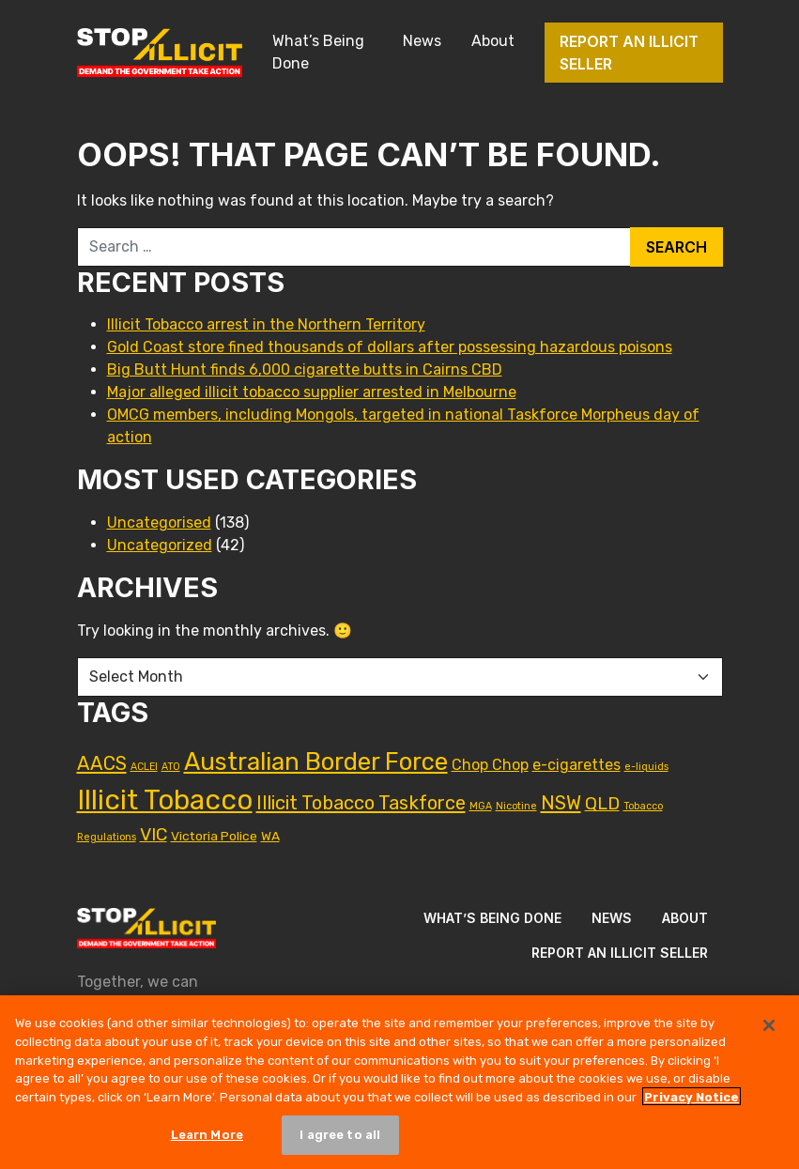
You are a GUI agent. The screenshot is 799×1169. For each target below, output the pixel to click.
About (493, 41)
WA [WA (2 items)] (270, 835)
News (422, 41)
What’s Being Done (318, 52)
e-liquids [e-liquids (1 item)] (646, 767)
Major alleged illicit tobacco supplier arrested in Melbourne (311, 392)
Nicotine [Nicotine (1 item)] (516, 806)
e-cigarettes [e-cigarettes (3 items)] (576, 765)
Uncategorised (159, 522)
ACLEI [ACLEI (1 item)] (144, 767)
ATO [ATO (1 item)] (170, 767)
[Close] (769, 1031)
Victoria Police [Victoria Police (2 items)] (214, 835)
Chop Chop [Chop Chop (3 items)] (490, 765)
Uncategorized (159, 545)
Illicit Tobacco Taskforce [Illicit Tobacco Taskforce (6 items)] (361, 803)
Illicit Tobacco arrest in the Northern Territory (266, 324)
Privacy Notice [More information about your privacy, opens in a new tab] (691, 1102)
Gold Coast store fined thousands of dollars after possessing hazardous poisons (389, 347)
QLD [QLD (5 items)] (602, 803)
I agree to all (340, 1140)
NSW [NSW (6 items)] (561, 803)
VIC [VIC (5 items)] (153, 834)
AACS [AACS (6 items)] (102, 763)
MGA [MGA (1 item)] (480, 806)
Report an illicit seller (629, 52)
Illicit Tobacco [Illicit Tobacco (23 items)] (165, 800)
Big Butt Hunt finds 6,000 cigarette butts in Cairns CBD (304, 369)
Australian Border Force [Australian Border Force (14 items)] (316, 761)
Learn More (207, 1140)
